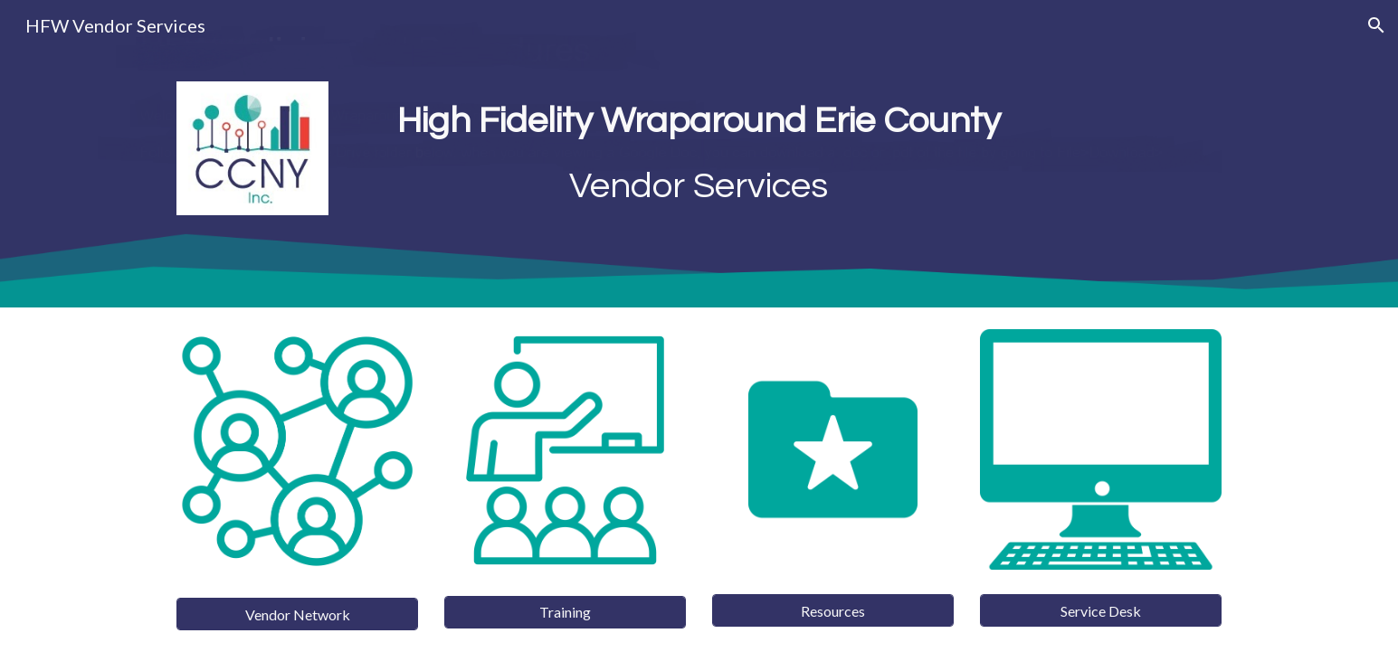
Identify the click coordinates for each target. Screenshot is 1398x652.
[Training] (564, 612)
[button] (1376, 25)
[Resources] (832, 611)
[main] (699, 153)
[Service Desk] (1100, 611)
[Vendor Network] (296, 614)
